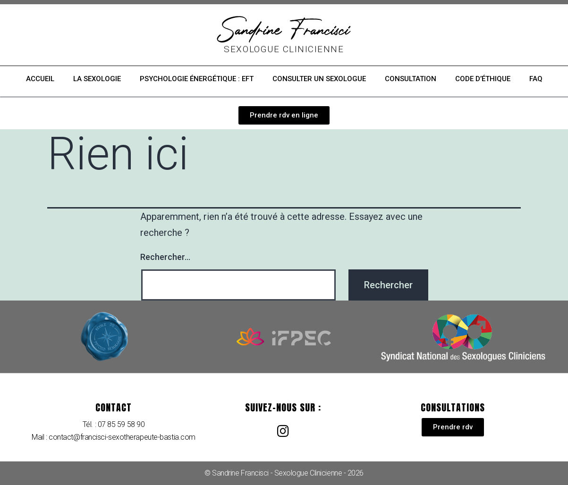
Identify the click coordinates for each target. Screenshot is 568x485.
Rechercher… (165, 257)
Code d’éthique (482, 79)
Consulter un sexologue (319, 79)
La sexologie (97, 79)
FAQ (536, 79)
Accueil (40, 79)
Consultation (410, 79)
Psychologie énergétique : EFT (197, 79)
